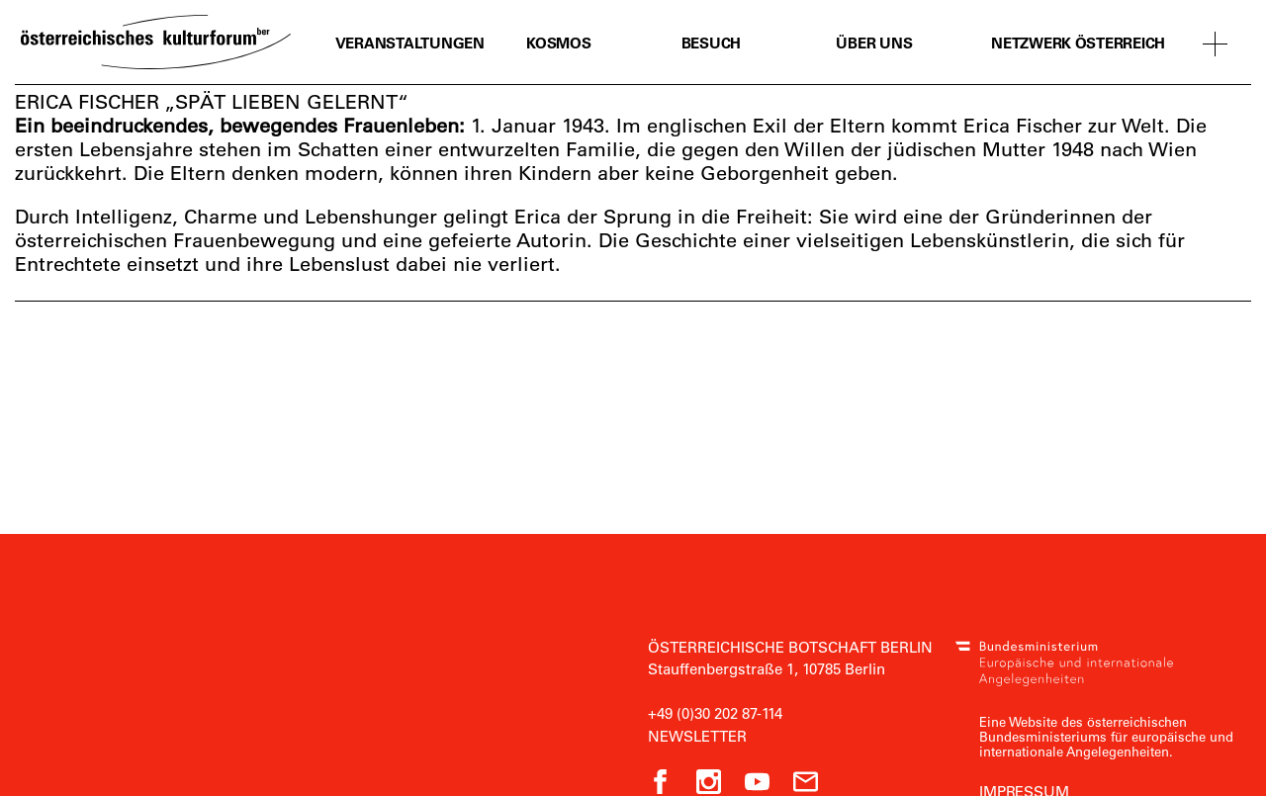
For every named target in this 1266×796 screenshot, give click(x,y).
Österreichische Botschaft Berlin (790, 647)
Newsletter (697, 736)
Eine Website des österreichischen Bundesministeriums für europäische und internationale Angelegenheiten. (1106, 736)
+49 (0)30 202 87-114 (715, 713)
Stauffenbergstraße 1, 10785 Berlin (766, 668)
